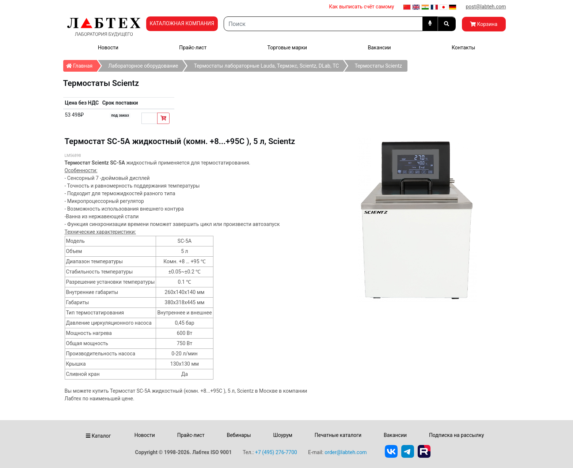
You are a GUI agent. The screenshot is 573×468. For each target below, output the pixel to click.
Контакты (463, 47)
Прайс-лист (192, 47)
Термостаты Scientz (378, 66)
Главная (81, 64)
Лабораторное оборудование (143, 66)
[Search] (323, 23)
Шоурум (282, 435)
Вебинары (239, 435)
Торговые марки (287, 47)
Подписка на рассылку (456, 435)
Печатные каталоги (338, 435)
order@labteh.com (346, 452)
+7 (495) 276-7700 (276, 452)
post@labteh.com (486, 7)
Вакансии (379, 47)
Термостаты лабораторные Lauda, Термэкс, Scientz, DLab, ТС (266, 66)
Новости (108, 47)
